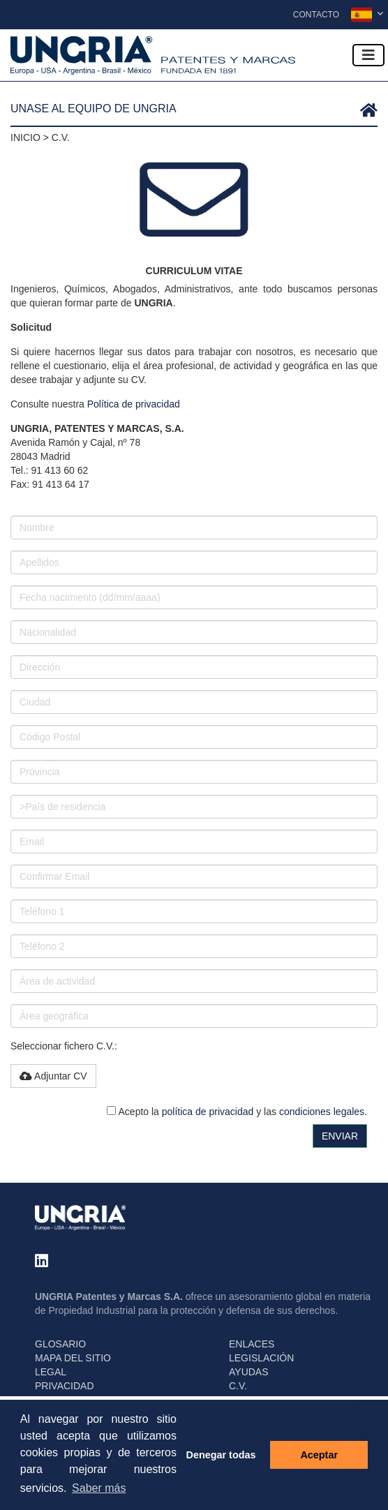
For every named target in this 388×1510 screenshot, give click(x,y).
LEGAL (50, 1371)
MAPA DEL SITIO (73, 1357)
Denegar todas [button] (221, 1454)
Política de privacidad (133, 404)
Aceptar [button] (319, 1454)
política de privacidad (208, 1111)
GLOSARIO (60, 1344)
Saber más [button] (99, 1488)
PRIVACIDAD (64, 1385)
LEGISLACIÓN (261, 1357)
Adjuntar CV (53, 1076)
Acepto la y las (237, 1111)
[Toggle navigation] (368, 55)
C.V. (238, 1385)
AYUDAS (249, 1371)
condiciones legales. (323, 1111)
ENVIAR (340, 1136)
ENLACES (251, 1344)
